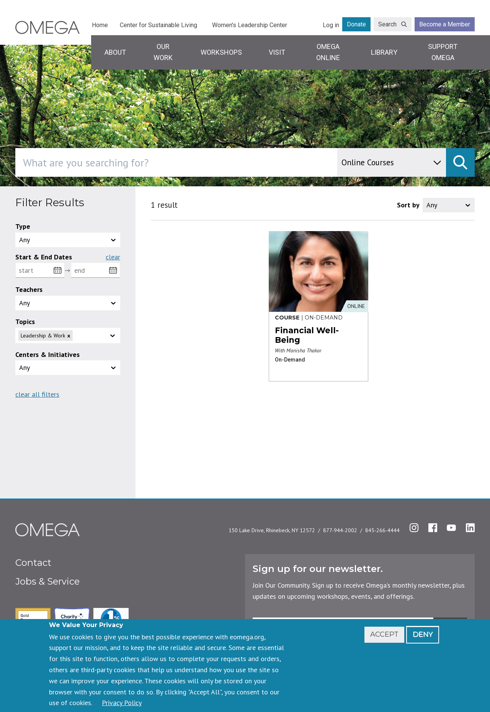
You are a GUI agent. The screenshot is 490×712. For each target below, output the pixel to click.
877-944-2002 (340, 530)
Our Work (163, 52)
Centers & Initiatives (47, 354)
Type (22, 226)
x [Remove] (68, 335)
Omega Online (328, 52)
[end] (95, 270)
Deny (423, 634)
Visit (277, 52)
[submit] (460, 162)
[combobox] (208, 162)
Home (100, 25)
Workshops (221, 52)
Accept (384, 634)
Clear (113, 257)
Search (387, 24)
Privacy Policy (122, 702)
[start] (40, 270)
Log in (331, 25)
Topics (25, 321)
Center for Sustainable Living (158, 25)
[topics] (95, 335)
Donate (356, 24)
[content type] (391, 162)
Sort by (408, 204)
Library (384, 52)
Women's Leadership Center (249, 25)
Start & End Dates (43, 257)
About (115, 52)
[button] (67, 335)
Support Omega (442, 52)
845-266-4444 (382, 530)
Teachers (28, 289)
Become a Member (444, 24)
